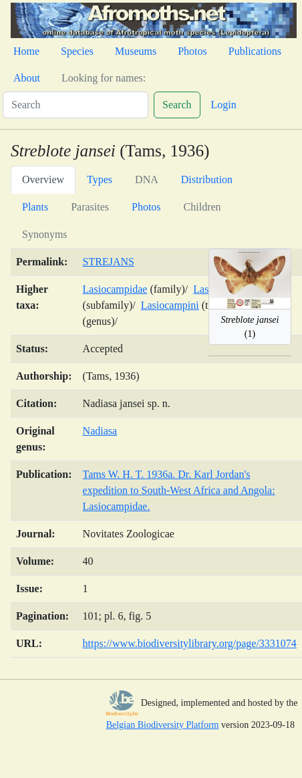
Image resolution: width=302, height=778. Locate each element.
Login (224, 104)
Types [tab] (99, 179)
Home (26, 51)
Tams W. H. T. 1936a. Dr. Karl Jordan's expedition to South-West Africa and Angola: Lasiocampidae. (179, 490)
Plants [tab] (35, 207)
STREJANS (108, 261)
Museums (135, 51)
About (26, 78)
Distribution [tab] (207, 179)
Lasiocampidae (115, 289)
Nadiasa (100, 430)
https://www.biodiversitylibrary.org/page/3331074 (190, 643)
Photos (192, 51)
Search (177, 104)
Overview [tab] (43, 179)
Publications (255, 51)
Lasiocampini (170, 305)
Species (77, 51)
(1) (249, 327)
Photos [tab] (146, 207)
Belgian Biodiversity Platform (162, 725)
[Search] (75, 105)
